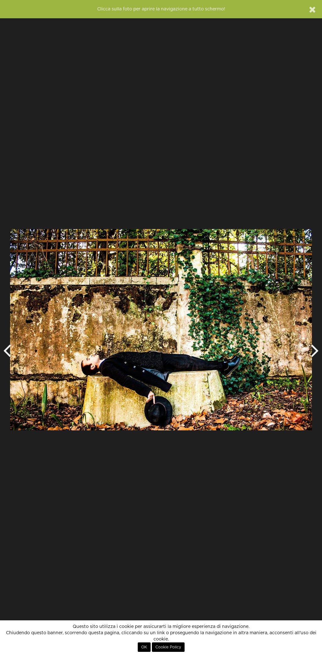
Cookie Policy (168, 647)
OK (144, 647)
